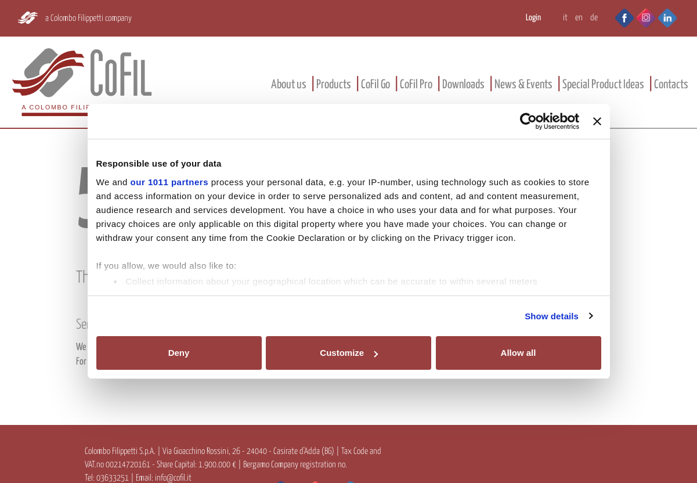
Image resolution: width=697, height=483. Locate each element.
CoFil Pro (416, 85)
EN (579, 17)
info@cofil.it (173, 478)
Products (333, 85)
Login (533, 17)
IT (565, 17)
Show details (552, 316)
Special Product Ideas (603, 85)
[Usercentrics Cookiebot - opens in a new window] (528, 121)
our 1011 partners (169, 182)
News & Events (523, 85)
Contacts (671, 85)
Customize (349, 353)
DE (594, 17)
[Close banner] (597, 121)
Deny (179, 353)
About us (288, 85)
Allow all (518, 353)
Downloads (463, 85)
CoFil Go (375, 85)
